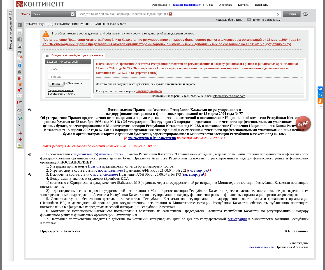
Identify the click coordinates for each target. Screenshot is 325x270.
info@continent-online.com (229, 96)
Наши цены (262, 4)
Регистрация (159, 4)
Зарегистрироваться (60, 90)
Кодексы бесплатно (229, 19)
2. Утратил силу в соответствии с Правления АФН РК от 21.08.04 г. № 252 (128, 170)
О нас (210, 4)
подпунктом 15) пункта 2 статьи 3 (100, 154)
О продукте (225, 4)
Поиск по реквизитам (266, 19)
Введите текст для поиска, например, (123, 14)
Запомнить (75, 83)
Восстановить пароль (61, 93)
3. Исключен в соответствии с (126, 174)
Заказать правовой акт (187, 4)
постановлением (110, 170)
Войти (56, 84)
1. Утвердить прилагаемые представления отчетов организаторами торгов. (110, 166)
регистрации (237, 219)
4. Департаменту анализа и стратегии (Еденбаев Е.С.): (87, 178)
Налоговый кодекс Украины (149, 14)
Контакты (243, 4)
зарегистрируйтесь (149, 91)
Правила (94, 166)
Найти (292, 14)
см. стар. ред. (199, 170)
